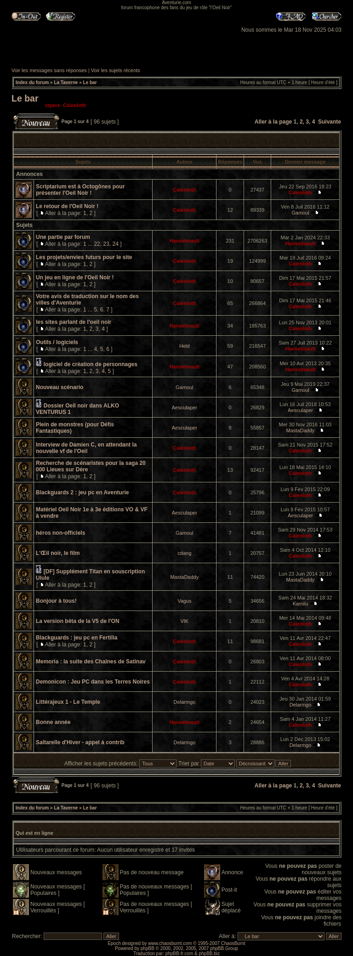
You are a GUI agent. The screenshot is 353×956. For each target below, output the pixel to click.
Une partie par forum (63, 237)
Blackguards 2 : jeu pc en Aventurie (82, 492)
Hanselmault (184, 240)
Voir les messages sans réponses (49, 70)
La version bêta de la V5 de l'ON (78, 621)
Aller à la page (273, 122)
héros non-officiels (60, 533)
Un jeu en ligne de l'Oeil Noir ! (75, 277)
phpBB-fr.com (179, 953)
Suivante (329, 122)
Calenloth (74, 105)
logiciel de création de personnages (90, 364)
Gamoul (300, 212)
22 (97, 244)
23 (106, 244)
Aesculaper (184, 407)
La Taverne (66, 82)
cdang (184, 553)
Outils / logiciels (57, 342)
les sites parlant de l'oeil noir (73, 322)
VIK (184, 621)
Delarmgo (184, 702)
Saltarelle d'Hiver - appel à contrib (80, 742)
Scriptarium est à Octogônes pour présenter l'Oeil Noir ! (80, 189)
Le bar (90, 82)
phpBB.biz (209, 953)
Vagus (184, 601)
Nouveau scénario (59, 387)
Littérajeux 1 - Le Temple (68, 702)
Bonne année (53, 722)
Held (184, 346)
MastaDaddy (300, 430)
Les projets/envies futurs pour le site (84, 257)
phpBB (147, 948)
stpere (52, 105)
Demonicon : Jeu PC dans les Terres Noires (93, 682)
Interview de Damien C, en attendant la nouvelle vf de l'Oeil (86, 447)
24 (115, 244)
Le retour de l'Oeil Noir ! (67, 206)
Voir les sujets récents (115, 70)
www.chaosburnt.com (170, 943)
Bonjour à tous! (56, 601)
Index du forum (32, 82)
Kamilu (300, 603)
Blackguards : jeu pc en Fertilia (76, 637)
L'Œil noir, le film (58, 553)
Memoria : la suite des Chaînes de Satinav (91, 661)
